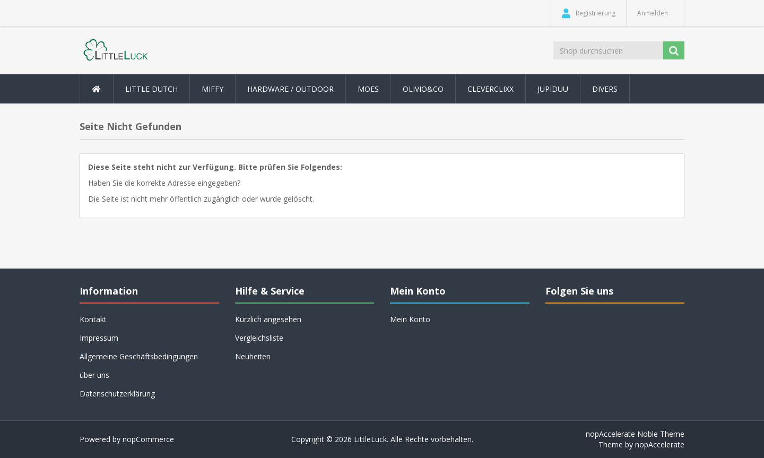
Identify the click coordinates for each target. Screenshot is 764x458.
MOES (368, 89)
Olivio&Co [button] (423, 89)
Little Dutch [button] (151, 89)
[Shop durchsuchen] (609, 50)
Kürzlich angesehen (268, 319)
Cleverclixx (490, 89)
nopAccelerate (659, 444)
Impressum (99, 338)
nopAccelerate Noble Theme (635, 434)
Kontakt (93, 319)
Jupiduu (552, 89)
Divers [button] (605, 89)
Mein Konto (410, 319)
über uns (94, 375)
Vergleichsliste (259, 338)
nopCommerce (148, 439)
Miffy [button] (212, 89)
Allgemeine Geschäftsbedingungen (139, 356)
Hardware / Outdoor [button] (290, 89)
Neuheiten (253, 356)
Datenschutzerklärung (117, 393)
